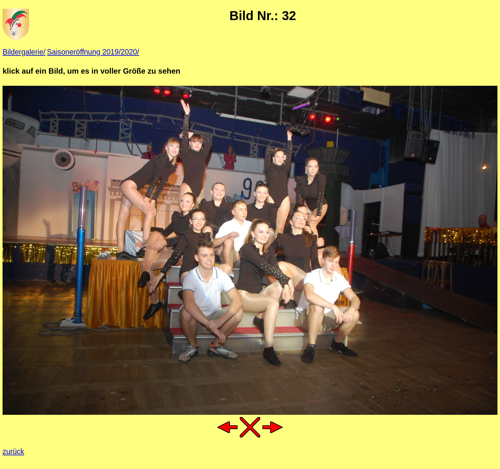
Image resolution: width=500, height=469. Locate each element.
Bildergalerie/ (24, 52)
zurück (13, 451)
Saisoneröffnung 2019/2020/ (93, 52)
